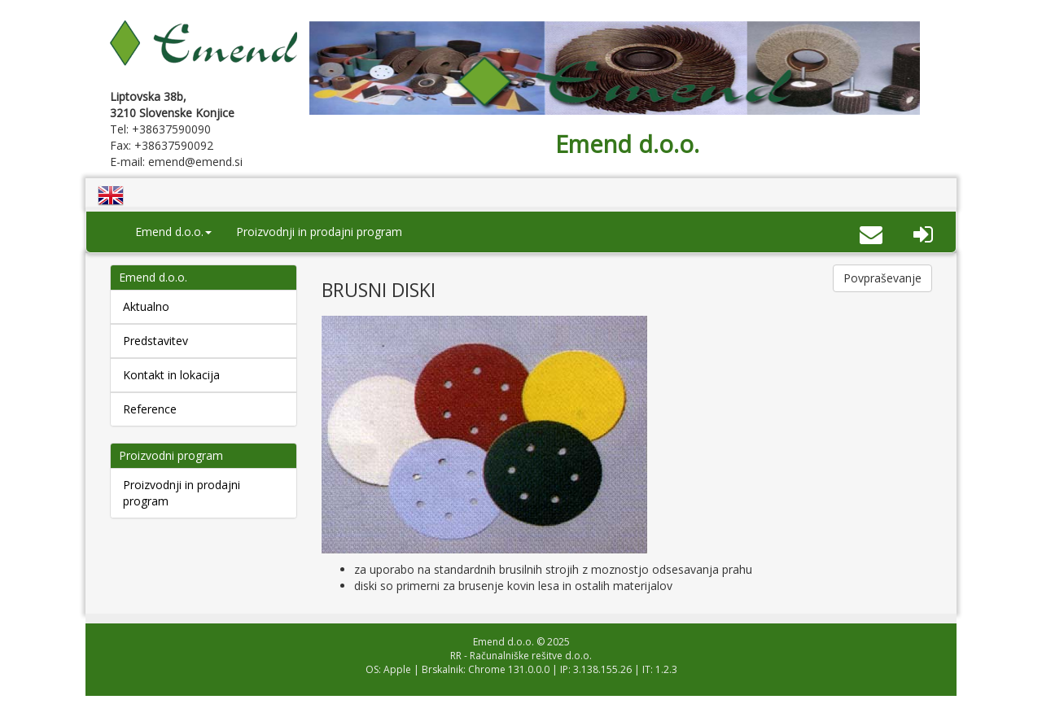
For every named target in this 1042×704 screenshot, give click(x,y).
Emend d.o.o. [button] (173, 231)
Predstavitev (155, 340)
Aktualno (146, 306)
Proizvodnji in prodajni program (319, 231)
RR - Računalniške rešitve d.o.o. (521, 655)
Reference (150, 409)
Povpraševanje (882, 278)
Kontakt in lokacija (171, 375)
